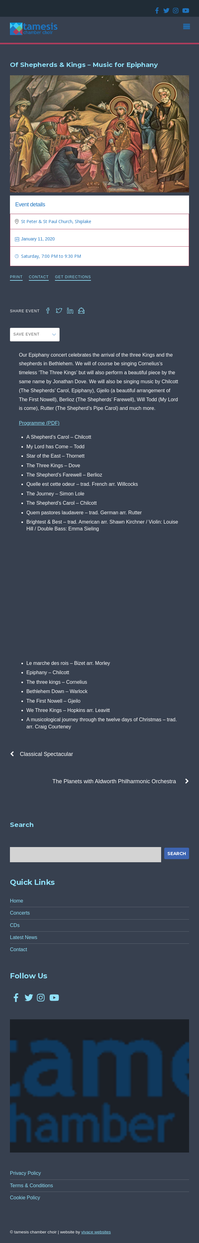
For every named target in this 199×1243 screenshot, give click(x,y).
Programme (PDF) (39, 423)
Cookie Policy (25, 1197)
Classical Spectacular (41, 754)
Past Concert (169, 203)
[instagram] (175, 8)
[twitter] (165, 8)
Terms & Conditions (31, 1185)
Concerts (20, 913)
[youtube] (184, 8)
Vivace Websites (96, 1232)
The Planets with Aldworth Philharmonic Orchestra (120, 781)
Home (16, 900)
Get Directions (73, 277)
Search (176, 853)
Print (16, 277)
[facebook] (156, 8)
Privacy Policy (25, 1173)
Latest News (23, 937)
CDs (15, 925)
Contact (39, 277)
